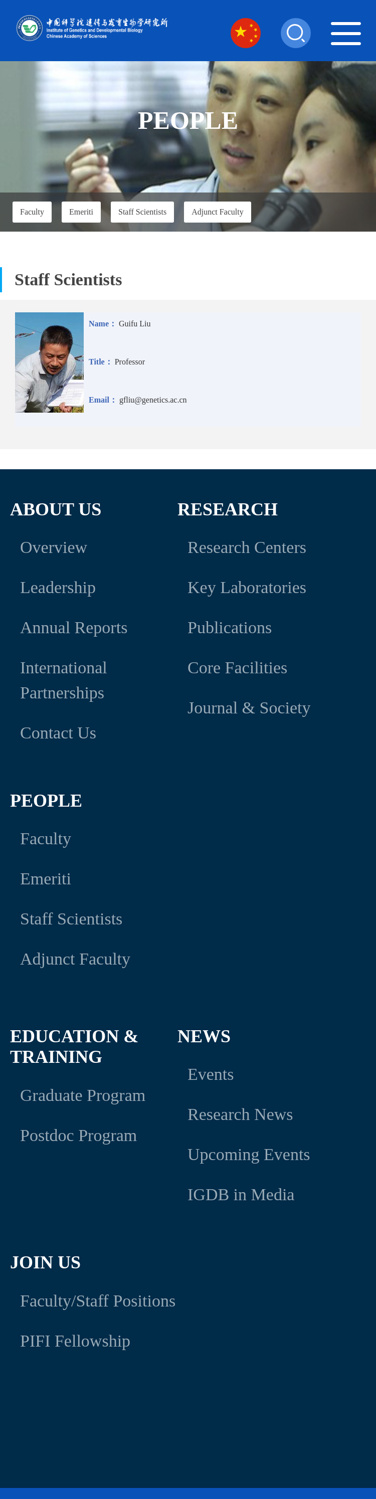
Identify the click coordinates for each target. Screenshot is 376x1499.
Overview (53, 547)
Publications (229, 627)
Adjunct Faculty (218, 212)
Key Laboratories (246, 587)
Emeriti (81, 212)
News (204, 1036)
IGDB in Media (240, 1194)
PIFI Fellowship (75, 1341)
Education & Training (74, 1046)
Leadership (58, 587)
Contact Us (58, 732)
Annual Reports (73, 627)
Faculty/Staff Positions (97, 1300)
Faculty (32, 212)
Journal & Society (249, 707)
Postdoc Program (78, 1135)
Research (227, 509)
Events (210, 1074)
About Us (55, 509)
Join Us (45, 1262)
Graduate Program (82, 1095)
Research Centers (246, 547)
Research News (240, 1114)
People (46, 801)
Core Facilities (237, 667)
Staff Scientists (142, 212)
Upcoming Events (248, 1154)
